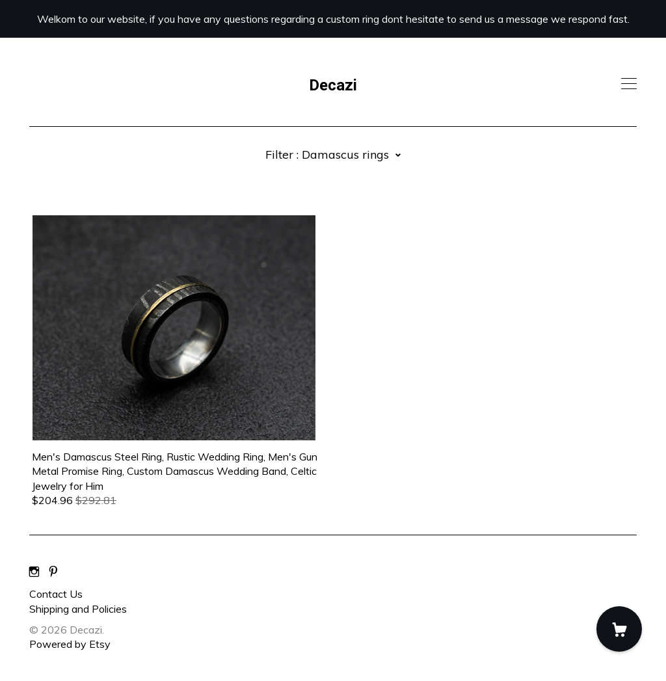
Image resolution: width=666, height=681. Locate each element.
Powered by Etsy (70, 643)
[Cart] (619, 629)
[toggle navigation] (629, 83)
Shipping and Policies (78, 608)
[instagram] (34, 571)
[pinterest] (53, 571)
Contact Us (56, 593)
